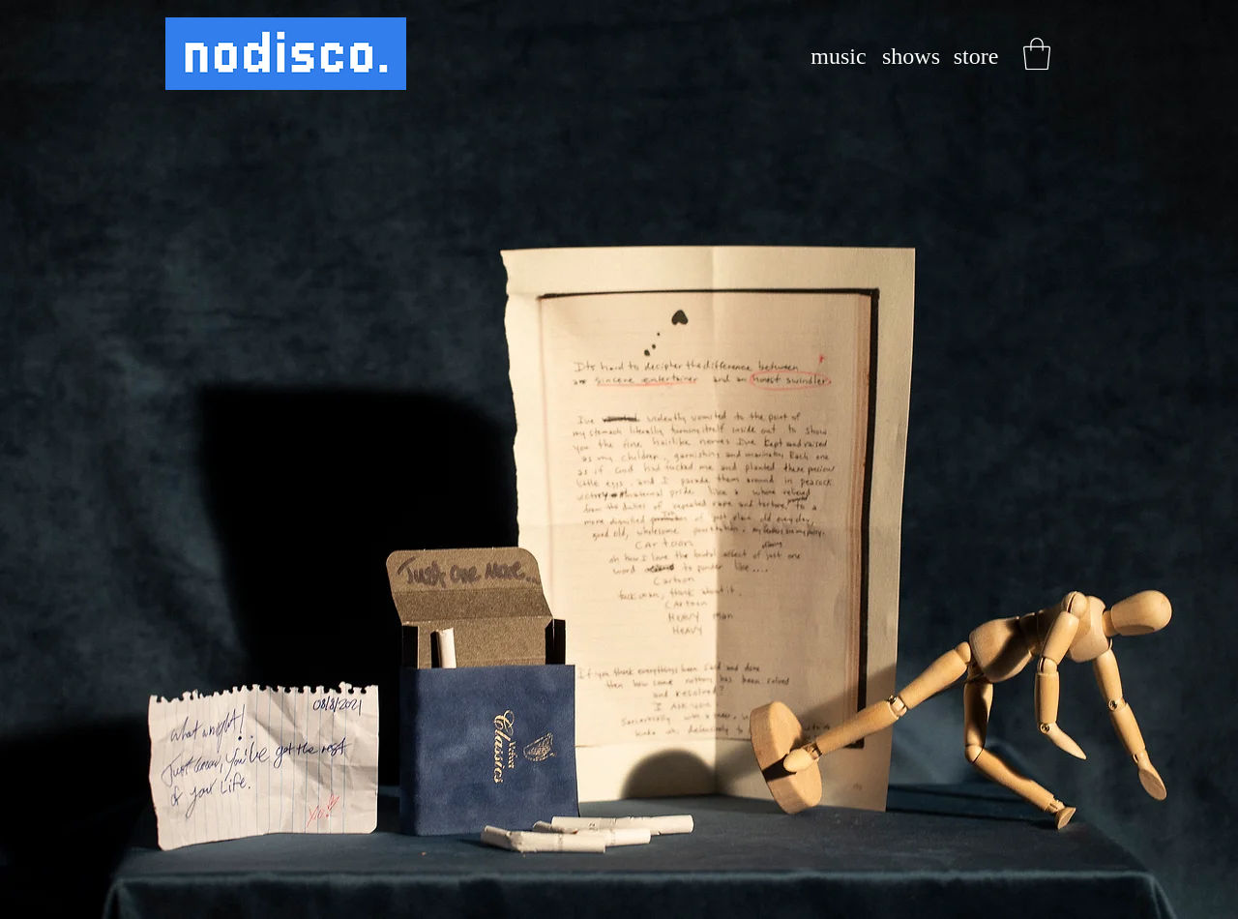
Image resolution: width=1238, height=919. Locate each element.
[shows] (911, 57)
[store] (976, 57)
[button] (1036, 54)
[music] (838, 57)
